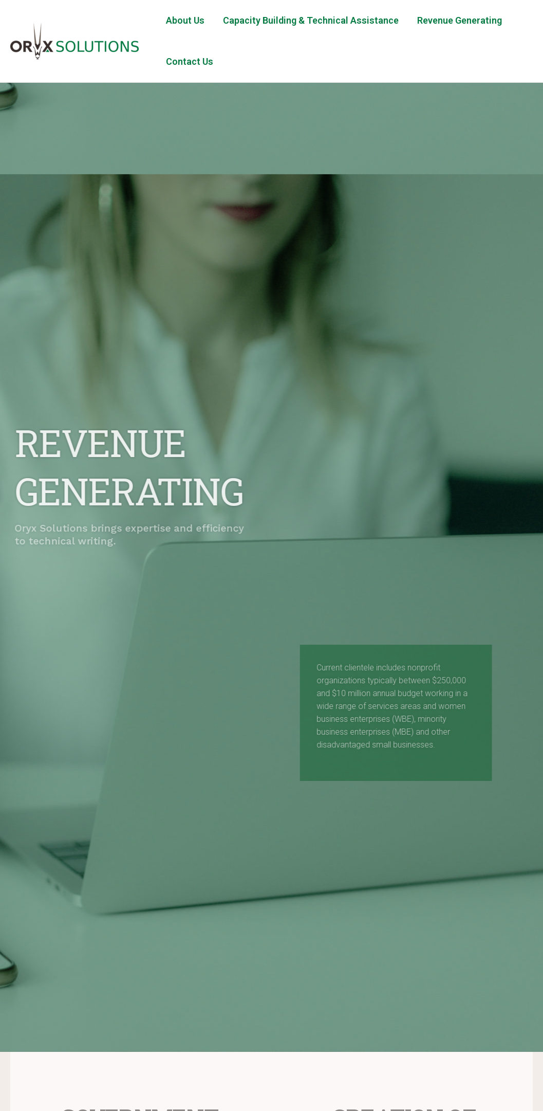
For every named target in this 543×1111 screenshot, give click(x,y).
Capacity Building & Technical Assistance (311, 20)
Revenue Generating (459, 20)
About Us (185, 20)
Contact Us (189, 61)
